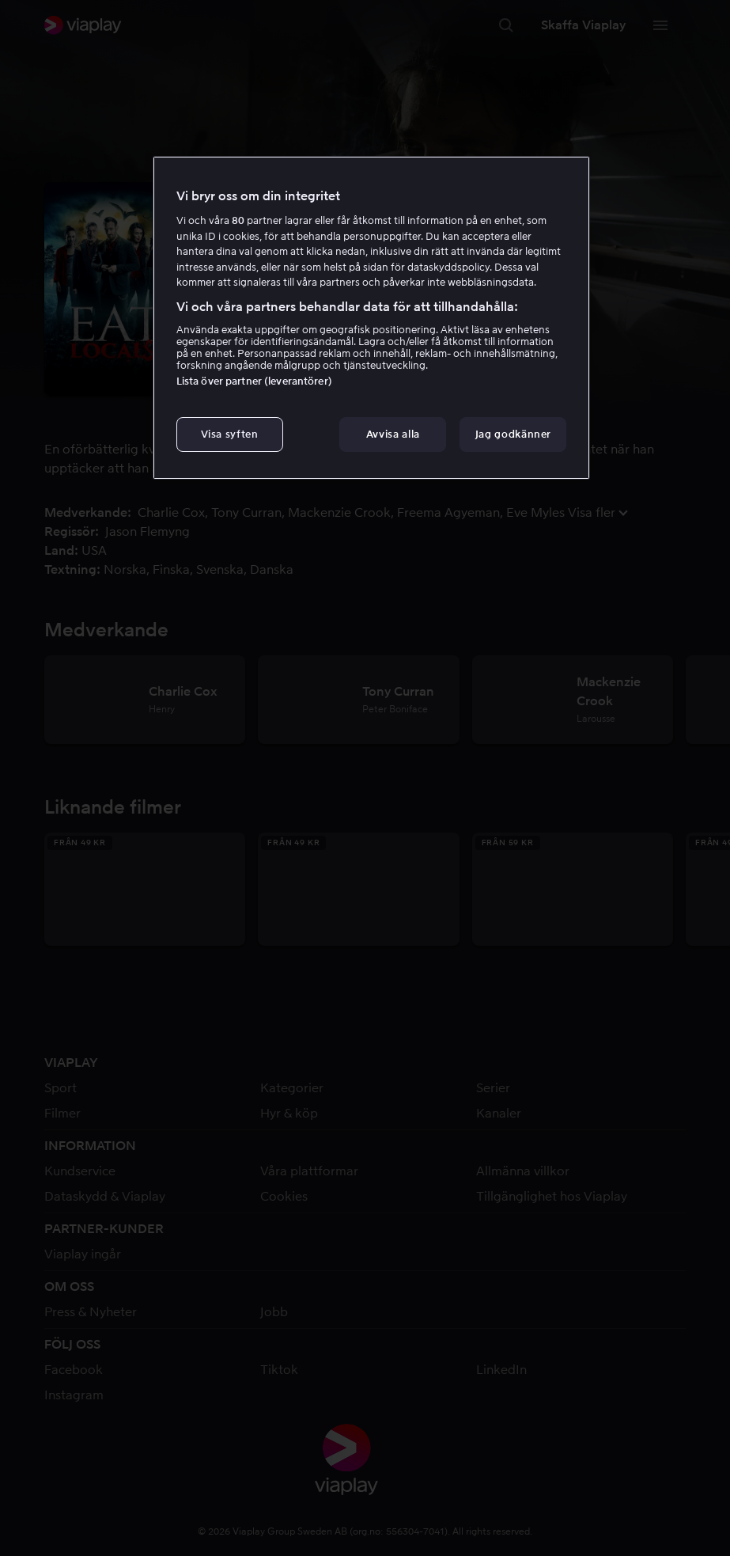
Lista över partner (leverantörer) (254, 381)
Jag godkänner (513, 434)
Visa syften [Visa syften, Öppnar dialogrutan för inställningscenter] (230, 434)
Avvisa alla (393, 434)
